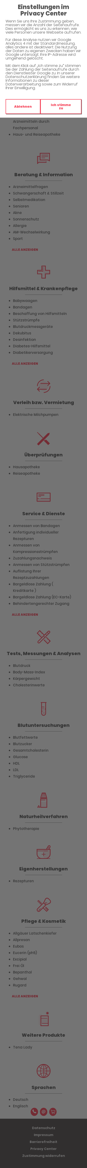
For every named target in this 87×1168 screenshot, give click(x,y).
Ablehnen (23, 106)
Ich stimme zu (61, 106)
